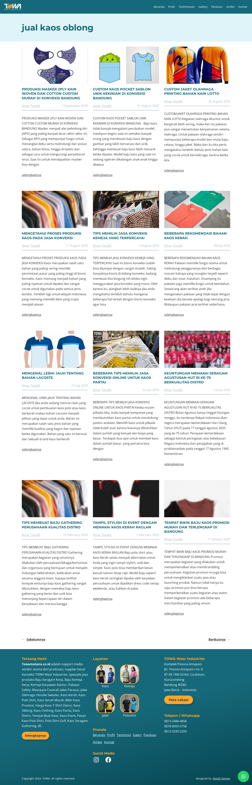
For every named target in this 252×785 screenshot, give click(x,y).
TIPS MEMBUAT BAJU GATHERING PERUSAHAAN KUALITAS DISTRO (52, 525)
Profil (171, 7)
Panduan (217, 7)
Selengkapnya (35, 735)
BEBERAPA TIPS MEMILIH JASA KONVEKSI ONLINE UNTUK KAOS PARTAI (122, 377)
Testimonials (187, 7)
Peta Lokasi (178, 699)
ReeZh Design (221, 778)
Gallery (203, 7)
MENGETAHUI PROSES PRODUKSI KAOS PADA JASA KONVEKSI (51, 235)
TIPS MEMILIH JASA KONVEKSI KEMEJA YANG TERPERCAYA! (120, 235)
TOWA (46, 778)
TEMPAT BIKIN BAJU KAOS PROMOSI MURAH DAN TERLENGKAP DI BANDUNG (196, 527)
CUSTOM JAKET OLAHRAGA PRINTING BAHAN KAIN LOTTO (191, 91)
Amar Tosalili (31, 106)
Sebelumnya (33, 639)
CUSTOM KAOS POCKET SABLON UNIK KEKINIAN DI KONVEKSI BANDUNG (122, 93)
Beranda (159, 7)
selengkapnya (31, 175)
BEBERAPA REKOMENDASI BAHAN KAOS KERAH (195, 235)
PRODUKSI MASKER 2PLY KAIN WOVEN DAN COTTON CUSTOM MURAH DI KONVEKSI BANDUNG (51, 93)
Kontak (242, 7)
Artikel (230, 7)
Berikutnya (219, 639)
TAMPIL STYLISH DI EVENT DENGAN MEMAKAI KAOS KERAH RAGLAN (125, 525)
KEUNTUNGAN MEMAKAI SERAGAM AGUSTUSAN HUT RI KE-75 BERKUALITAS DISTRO (196, 377)
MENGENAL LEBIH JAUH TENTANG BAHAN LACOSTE (53, 375)
